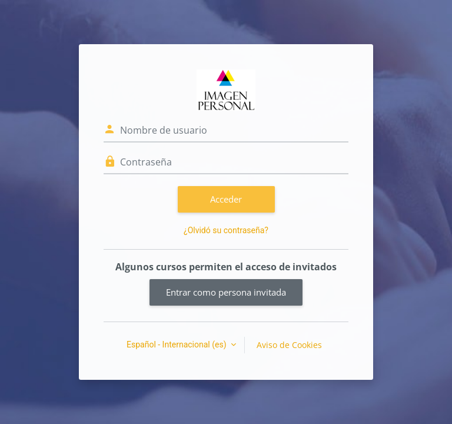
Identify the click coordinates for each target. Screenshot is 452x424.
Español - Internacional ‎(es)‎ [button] (177, 344)
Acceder (226, 199)
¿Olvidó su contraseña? (226, 230)
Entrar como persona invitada (226, 292)
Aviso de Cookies (289, 344)
